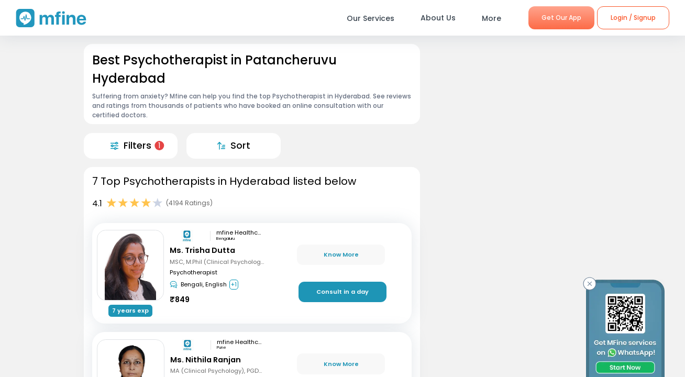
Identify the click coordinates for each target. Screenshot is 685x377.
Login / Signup (633, 17)
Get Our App (561, 17)
